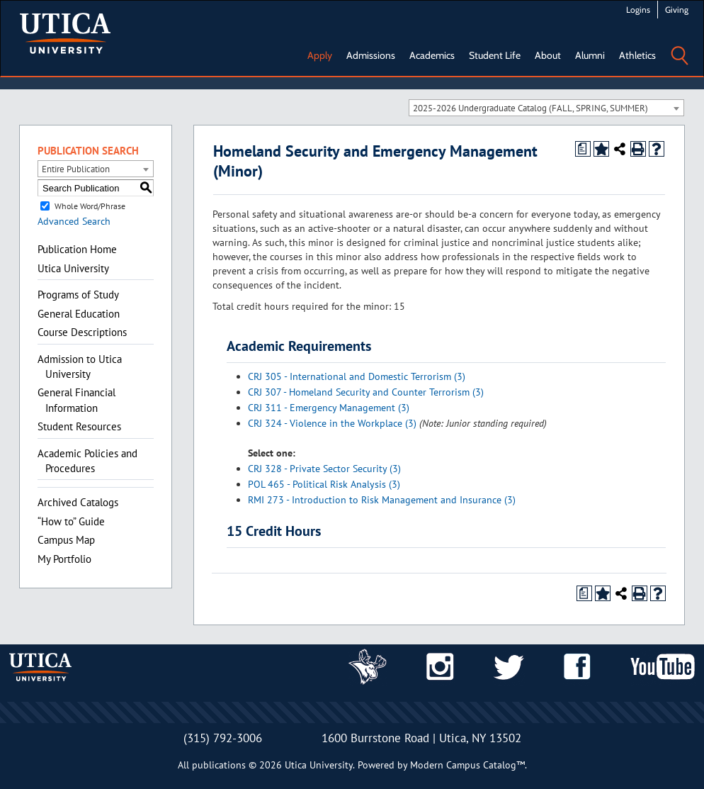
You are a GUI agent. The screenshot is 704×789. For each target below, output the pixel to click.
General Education (79, 313)
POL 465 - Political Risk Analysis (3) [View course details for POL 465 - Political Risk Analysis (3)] (324, 484)
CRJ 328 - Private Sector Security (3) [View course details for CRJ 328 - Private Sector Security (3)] (324, 468)
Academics (432, 55)
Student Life (495, 55)
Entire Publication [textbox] (76, 169)
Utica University (73, 268)
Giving (676, 9)
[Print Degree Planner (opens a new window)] (583, 149)
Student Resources (79, 426)
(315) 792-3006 (222, 738)
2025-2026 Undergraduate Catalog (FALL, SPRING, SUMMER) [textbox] (530, 108)
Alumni (590, 55)
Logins (638, 9)
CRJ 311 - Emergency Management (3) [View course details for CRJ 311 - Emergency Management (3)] (328, 407)
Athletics (637, 55)
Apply (319, 55)
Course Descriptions (82, 332)
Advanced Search (74, 221)
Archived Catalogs (78, 502)
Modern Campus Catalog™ (467, 765)
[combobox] (546, 107)
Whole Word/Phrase (90, 206)
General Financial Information (76, 400)
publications (219, 765)
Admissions (370, 55)
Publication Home (77, 249)
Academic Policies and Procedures (87, 461)
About (548, 55)
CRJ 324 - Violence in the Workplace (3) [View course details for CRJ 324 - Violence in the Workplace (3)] (332, 423)
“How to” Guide (71, 521)
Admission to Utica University (80, 366)
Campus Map (66, 540)
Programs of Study (78, 294)
